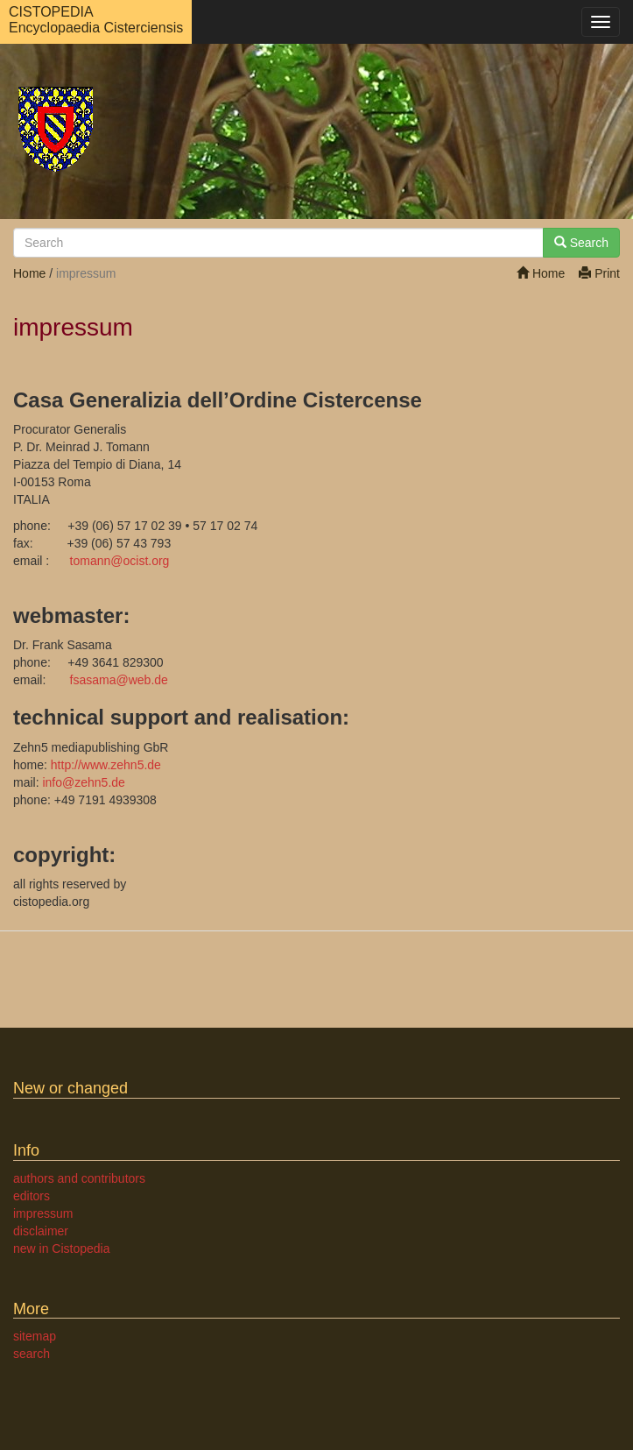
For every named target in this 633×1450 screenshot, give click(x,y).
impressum (43, 1213)
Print (599, 273)
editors (31, 1196)
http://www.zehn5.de (106, 765)
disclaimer (40, 1231)
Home (541, 273)
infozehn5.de (83, 782)
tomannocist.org (120, 561)
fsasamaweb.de (119, 680)
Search (581, 243)
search (31, 1354)
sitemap (34, 1336)
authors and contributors (79, 1178)
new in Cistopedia (61, 1248)
